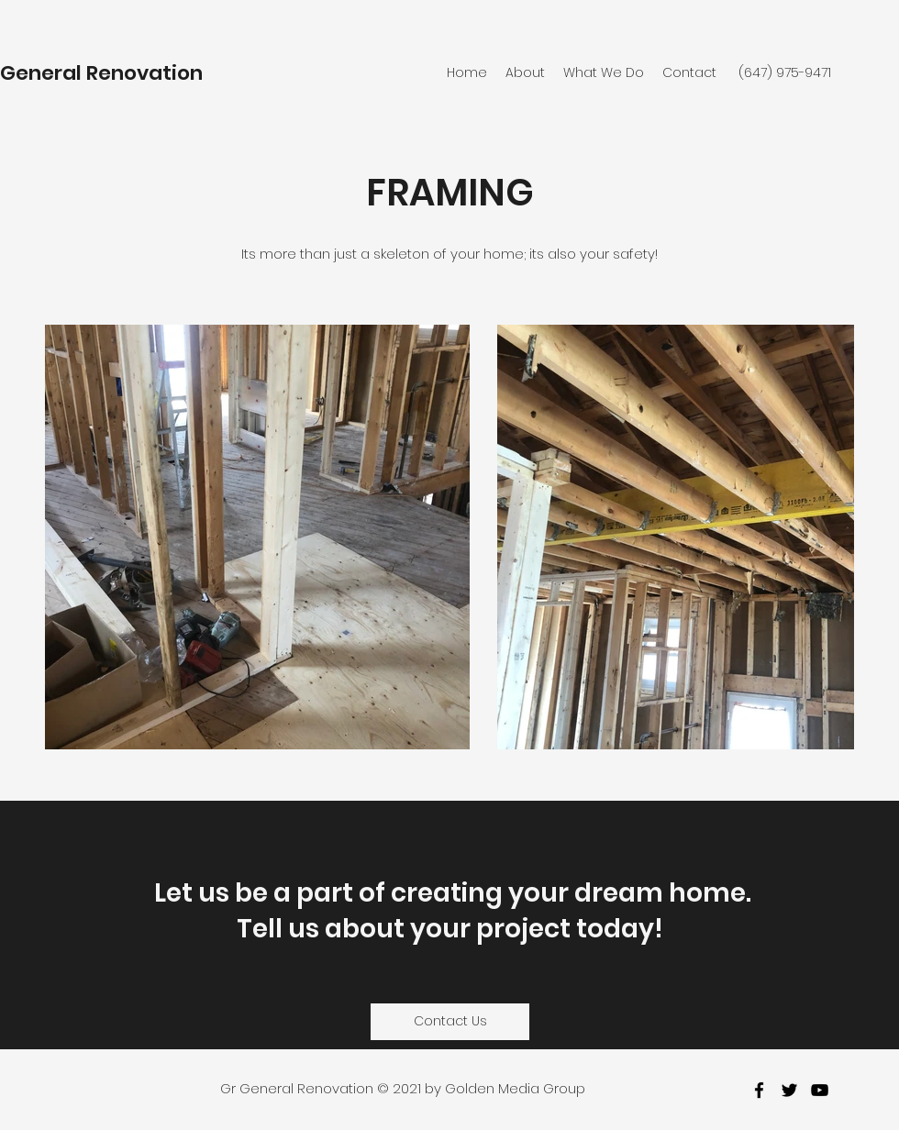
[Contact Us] (450, 1021)
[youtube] (819, 1090)
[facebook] (759, 1090)
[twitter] (789, 1090)
